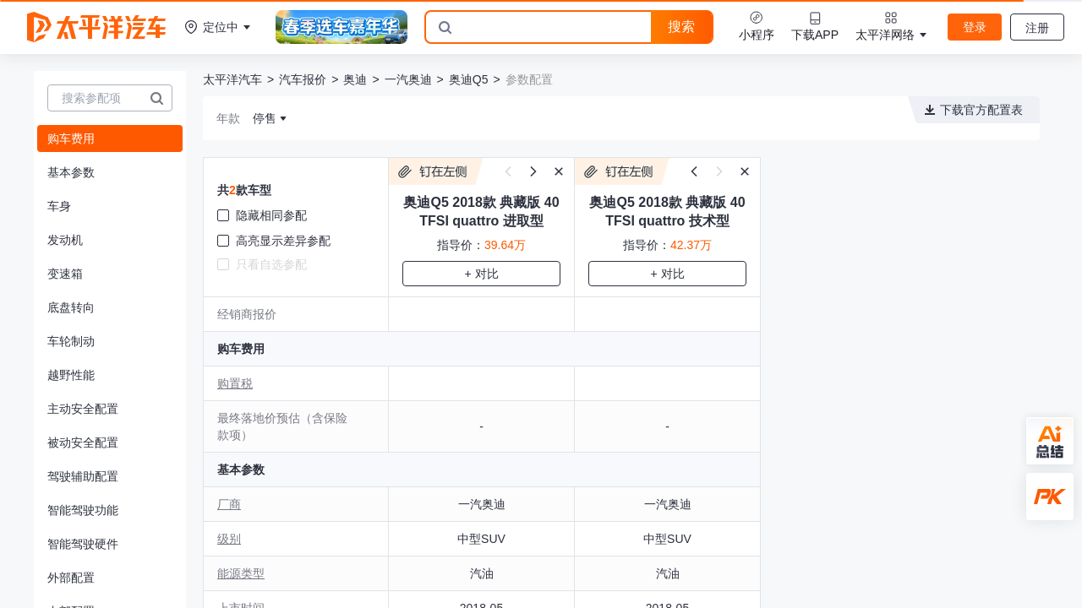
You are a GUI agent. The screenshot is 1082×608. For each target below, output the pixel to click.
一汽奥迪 (408, 79)
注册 (1037, 28)
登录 (974, 27)
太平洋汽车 (232, 79)
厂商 (229, 504)
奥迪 (355, 79)
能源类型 (241, 573)
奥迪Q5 (469, 79)
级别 (229, 539)
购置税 (235, 383)
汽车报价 (302, 79)
